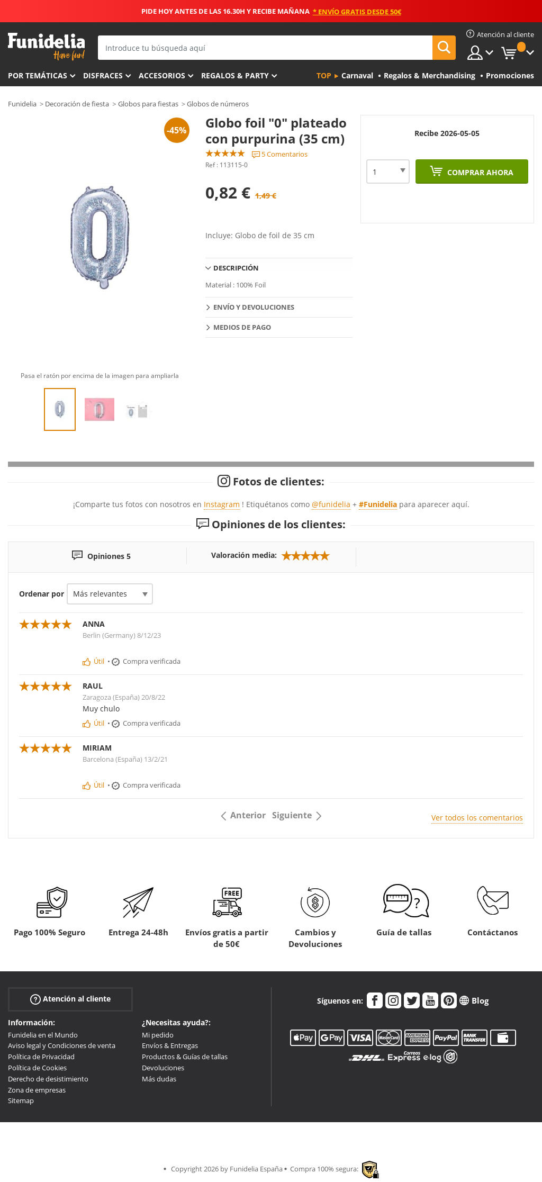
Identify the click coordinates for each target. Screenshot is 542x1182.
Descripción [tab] (236, 268)
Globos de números (218, 104)
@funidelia (331, 504)
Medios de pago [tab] (242, 327)
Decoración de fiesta (77, 104)
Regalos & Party (235, 75)
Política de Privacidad (41, 1056)
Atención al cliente (70, 998)
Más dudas (159, 1079)
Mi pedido (158, 1035)
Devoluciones (163, 1067)
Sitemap (21, 1100)
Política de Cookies (37, 1067)
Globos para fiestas (148, 104)
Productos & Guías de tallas (185, 1056)
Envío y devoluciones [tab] (253, 307)
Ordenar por (41, 594)
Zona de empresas (37, 1090)
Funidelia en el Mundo (43, 1035)
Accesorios (162, 75)
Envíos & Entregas (170, 1045)
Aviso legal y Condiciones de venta (61, 1045)
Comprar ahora (479, 172)
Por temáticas (37, 75)
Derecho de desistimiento (48, 1079)
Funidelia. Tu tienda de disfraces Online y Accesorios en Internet (46, 47)
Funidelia (22, 104)
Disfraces (103, 75)
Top (324, 75)
